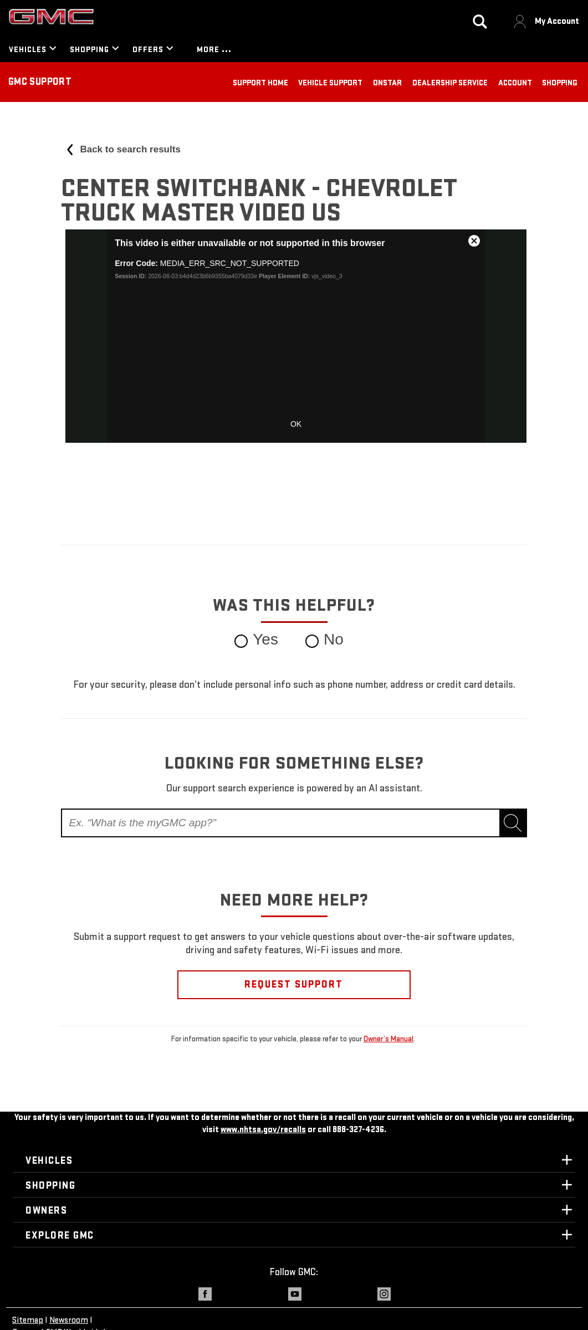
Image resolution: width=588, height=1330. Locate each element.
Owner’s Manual (388, 1038)
